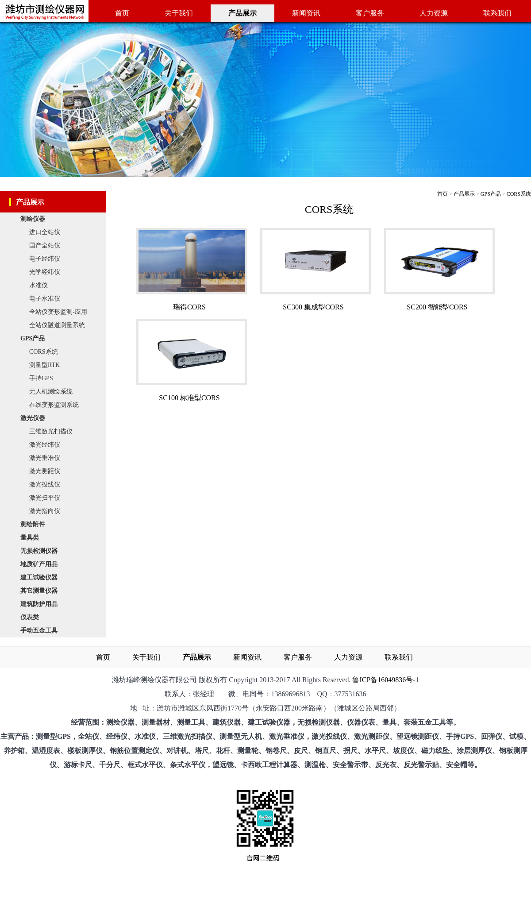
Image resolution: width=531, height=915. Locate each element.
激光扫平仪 (44, 497)
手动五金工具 (41, 630)
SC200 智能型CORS (437, 307)
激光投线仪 (44, 484)
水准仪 (38, 285)
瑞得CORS (189, 307)
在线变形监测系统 (54, 405)
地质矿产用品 (41, 564)
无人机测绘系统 (51, 391)
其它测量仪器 (41, 590)
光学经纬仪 (44, 272)
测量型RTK (44, 365)
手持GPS (41, 378)
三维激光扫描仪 (51, 431)
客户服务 (370, 13)
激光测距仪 (44, 471)
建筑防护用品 (41, 604)
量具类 (31, 537)
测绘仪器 (35, 219)
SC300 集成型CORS (313, 307)
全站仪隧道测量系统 (57, 325)
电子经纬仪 (44, 258)
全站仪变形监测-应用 (58, 312)
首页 (122, 13)
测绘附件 (35, 524)
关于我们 (179, 13)
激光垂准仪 (44, 458)
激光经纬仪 (44, 444)
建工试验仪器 (41, 577)
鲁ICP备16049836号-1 (385, 679)
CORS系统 (43, 351)
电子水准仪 (44, 298)
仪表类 (31, 617)
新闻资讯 (306, 13)
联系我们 (497, 13)
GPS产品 (34, 338)
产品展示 (464, 194)
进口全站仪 (44, 232)
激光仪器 (35, 418)
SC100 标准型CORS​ (189, 398)
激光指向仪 (44, 511)
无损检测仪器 (41, 551)
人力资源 (433, 13)
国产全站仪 (44, 245)
